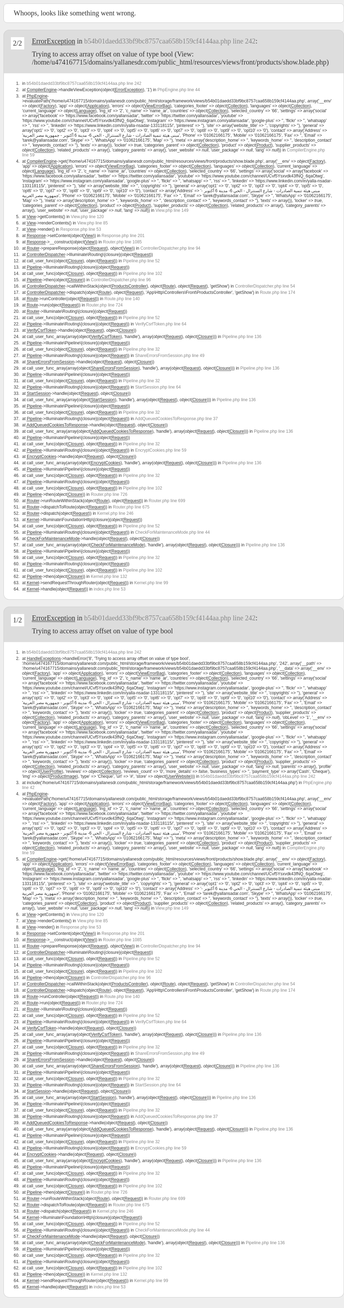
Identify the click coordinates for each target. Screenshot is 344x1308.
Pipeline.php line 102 (142, 273)
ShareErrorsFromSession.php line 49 (169, 355)
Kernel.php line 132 (109, 576)
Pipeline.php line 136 (241, 336)
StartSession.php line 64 (158, 387)
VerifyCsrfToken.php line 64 (160, 324)
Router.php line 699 (167, 500)
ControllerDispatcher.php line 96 (121, 279)
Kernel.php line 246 (115, 513)
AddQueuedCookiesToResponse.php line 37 (176, 418)
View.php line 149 (172, 210)
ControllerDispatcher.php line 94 (170, 248)
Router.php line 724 (104, 305)
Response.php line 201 (123, 235)
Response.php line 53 (80, 229)
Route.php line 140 (122, 298)
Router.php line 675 (131, 507)
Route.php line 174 (277, 292)
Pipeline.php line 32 (141, 349)
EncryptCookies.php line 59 (160, 450)
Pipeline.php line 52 (141, 260)
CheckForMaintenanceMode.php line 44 (172, 532)
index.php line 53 (110, 589)
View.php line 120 (87, 216)
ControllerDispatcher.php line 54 (265, 286)
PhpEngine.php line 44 (179, 89)
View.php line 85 (92, 223)
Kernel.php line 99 (151, 582)
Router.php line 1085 (122, 242)
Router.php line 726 (109, 494)
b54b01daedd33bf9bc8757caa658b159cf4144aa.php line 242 (170, 41)
